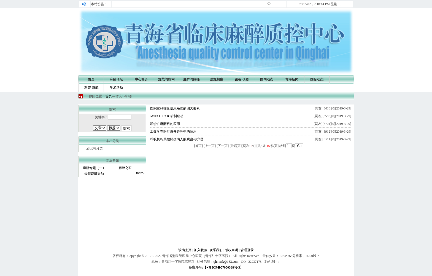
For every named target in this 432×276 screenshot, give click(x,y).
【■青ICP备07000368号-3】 (223, 267)
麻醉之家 (125, 168)
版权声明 (231, 250)
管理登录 (247, 250)
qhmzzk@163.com (226, 262)
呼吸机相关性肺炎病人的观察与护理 (176, 139)
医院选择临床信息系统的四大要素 (175, 108)
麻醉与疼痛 (191, 79)
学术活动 (116, 88)
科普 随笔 (91, 88)
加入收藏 (200, 250)
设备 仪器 (242, 79)
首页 (91, 79)
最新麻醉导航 (94, 174)
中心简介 (141, 79)
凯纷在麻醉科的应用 (165, 124)
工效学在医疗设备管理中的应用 (173, 131)
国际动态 (316, 79)
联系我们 (216, 250)
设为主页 (184, 250)
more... (140, 173)
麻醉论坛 (116, 79)
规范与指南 (166, 79)
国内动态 (266, 79)
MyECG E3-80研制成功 (166, 116)
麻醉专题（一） (94, 168)
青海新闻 (291, 79)
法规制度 (216, 79)
